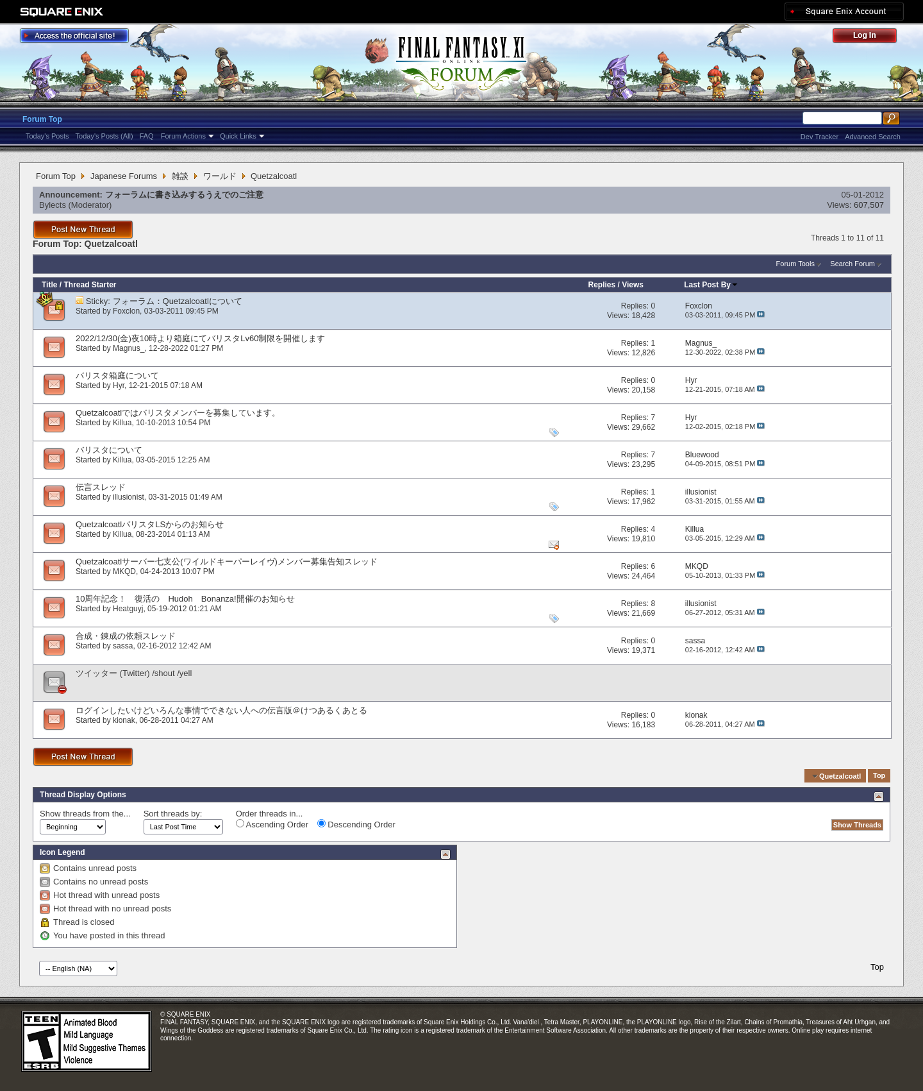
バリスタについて (109, 450)
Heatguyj (128, 608)
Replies (601, 284)
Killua (122, 422)
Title (49, 284)
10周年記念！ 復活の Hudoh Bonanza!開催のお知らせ (185, 599)
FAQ (147, 136)
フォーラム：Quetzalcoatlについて (177, 301)
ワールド (220, 176)
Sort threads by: (173, 813)
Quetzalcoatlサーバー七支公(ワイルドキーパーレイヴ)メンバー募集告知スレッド (227, 561)
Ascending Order (272, 824)
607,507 (869, 205)
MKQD (124, 571)
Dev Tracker (819, 136)
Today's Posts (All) (104, 136)
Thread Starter (89, 284)
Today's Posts (47, 136)
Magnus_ (128, 348)
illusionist (128, 497)
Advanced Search (873, 136)
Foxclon (126, 311)
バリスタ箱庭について (117, 375)
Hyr (118, 385)
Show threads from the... (85, 813)
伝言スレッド (101, 487)
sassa (123, 645)
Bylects (52, 205)
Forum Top (42, 119)
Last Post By (711, 284)
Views (633, 284)
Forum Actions (183, 136)
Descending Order (356, 824)
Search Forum (852, 263)
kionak (124, 720)
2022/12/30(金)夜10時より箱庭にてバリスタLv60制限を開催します (200, 338)
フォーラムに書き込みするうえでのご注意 (184, 194)
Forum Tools (795, 263)
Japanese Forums (123, 176)
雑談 (180, 176)
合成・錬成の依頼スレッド (126, 636)
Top (879, 776)
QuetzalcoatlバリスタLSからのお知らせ (150, 524)
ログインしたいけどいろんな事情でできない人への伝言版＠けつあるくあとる (221, 710)
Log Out (871, 37)
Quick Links (238, 136)
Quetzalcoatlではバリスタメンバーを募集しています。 (178, 413)
